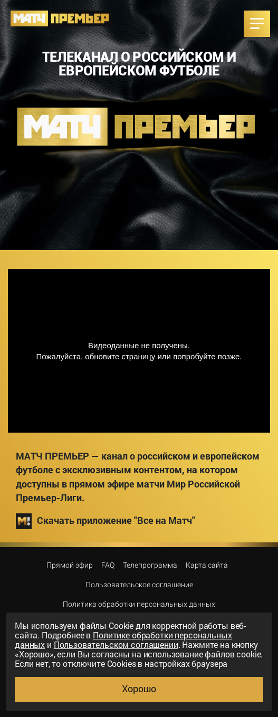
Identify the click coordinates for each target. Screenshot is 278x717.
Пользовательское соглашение (139, 584)
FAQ (107, 565)
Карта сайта (207, 565)
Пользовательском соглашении (116, 644)
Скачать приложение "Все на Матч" (105, 521)
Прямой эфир (69, 565)
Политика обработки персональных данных (139, 604)
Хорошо (139, 688)
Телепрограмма (150, 565)
